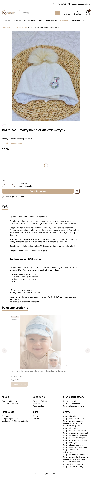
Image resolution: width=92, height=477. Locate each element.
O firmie (36, 418)
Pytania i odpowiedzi (10, 403)
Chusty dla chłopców (71, 426)
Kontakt (36, 416)
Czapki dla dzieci (70, 416)
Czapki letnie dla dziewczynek (75, 447)
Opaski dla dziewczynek (73, 462)
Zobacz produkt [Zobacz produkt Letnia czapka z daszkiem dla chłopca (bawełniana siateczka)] (19, 384)
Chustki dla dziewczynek (73, 464)
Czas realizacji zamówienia (73, 406)
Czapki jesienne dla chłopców (74, 438)
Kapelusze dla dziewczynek (74, 459)
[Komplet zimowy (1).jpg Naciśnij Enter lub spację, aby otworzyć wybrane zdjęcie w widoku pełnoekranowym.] (46, 76)
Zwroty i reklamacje (9, 401)
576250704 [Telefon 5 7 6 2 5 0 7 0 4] (61, 4)
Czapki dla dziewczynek (73, 445)
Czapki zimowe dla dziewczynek (76, 457)
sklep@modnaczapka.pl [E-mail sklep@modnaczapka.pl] (80, 4)
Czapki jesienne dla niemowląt (75, 435)
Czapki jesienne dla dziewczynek (76, 454)
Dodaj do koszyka (38, 191)
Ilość (4, 180)
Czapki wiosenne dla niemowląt (75, 433)
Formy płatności (69, 401)
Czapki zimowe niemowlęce (74, 466)
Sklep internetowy (43, 474)
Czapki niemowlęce (70, 428)
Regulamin (6, 416)
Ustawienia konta (39, 403)
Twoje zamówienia (40, 401)
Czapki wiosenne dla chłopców (75, 440)
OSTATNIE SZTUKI (20, 27)
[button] (57, 13)
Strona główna (7, 27)
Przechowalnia (38, 406)
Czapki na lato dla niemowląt (74, 430)
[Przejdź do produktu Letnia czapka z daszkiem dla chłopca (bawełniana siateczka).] (40, 342)
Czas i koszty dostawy (72, 403)
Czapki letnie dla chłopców (73, 418)
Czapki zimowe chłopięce (73, 421)
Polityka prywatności (10, 418)
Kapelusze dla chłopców (72, 423)
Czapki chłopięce (70, 442)
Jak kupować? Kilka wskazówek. (15, 421)
